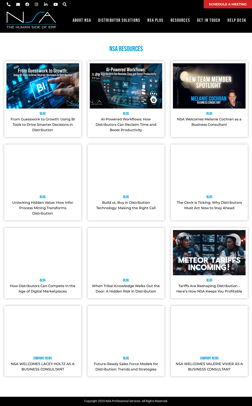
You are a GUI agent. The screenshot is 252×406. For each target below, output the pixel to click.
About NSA (82, 20)
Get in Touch (208, 20)
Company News (42, 358)
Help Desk (237, 20)
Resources (180, 20)
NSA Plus (155, 20)
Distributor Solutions (119, 20)
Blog (43, 113)
